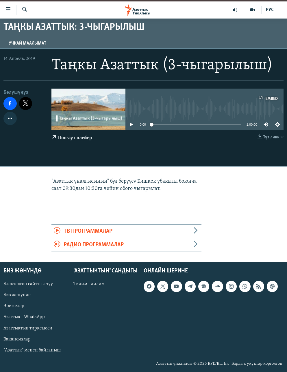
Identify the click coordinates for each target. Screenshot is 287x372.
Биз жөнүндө (17, 295)
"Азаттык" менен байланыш (32, 350)
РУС (270, 10)
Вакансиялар (17, 339)
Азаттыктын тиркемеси (27, 328)
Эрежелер (13, 306)
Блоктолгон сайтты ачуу (28, 284)
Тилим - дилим (89, 284)
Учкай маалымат (27, 43)
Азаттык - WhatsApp (24, 317)
